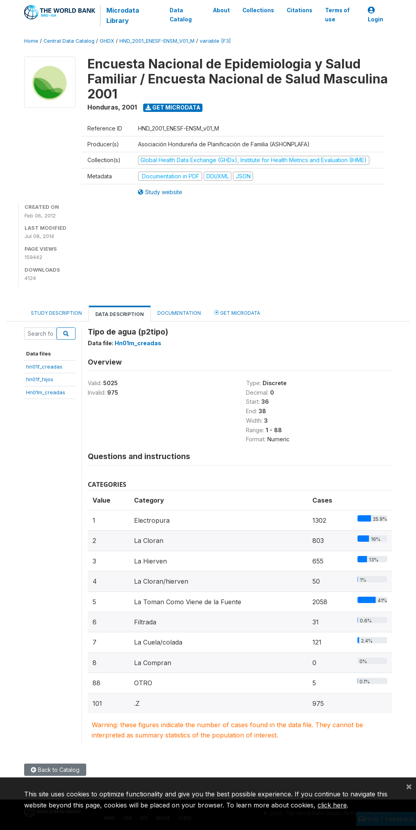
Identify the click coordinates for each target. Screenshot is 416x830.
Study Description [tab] (56, 313)
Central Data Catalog (69, 41)
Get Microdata (173, 107)
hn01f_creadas (44, 366)
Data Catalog (181, 14)
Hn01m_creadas (45, 392)
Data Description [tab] (119, 314)
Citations (299, 10)
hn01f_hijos (39, 379)
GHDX (107, 41)
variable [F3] (215, 41)
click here (332, 805)
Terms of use (337, 14)
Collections (258, 10)
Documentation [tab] (179, 313)
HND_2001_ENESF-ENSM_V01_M (157, 41)
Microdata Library (122, 15)
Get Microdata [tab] (237, 312)
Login (375, 15)
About (221, 10)
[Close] (409, 786)
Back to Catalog (55, 769)
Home (31, 41)
